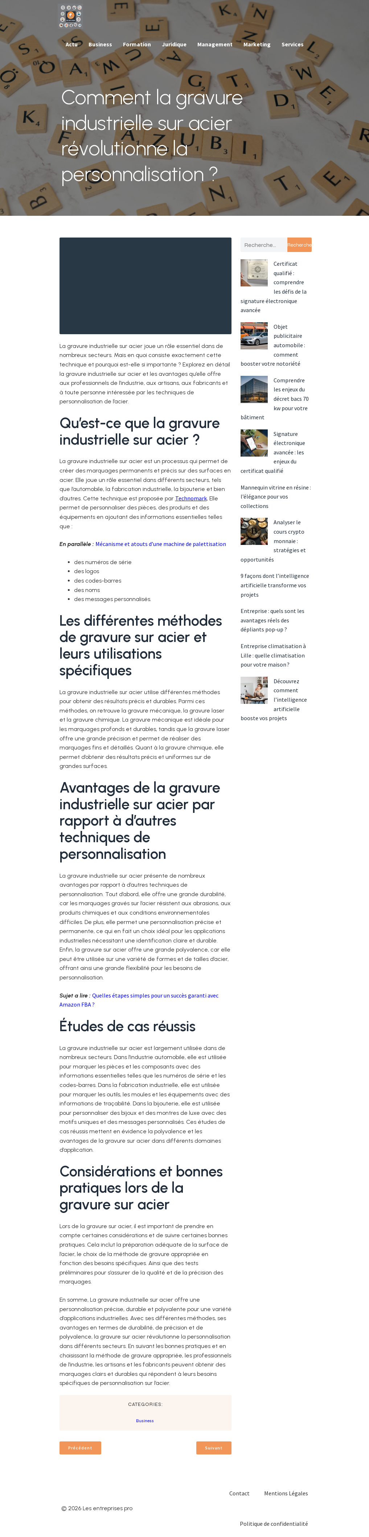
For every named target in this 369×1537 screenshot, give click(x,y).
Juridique (174, 44)
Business (100, 44)
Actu (72, 44)
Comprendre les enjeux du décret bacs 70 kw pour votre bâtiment (275, 399)
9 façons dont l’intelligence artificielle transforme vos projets (275, 585)
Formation (137, 44)
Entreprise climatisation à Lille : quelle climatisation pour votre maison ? (273, 655)
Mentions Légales (286, 1493)
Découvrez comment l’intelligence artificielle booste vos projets (274, 699)
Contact (239, 1493)
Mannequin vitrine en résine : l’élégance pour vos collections (276, 496)
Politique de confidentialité (274, 1523)
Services (293, 44)
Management (215, 44)
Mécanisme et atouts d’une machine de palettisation (160, 543)
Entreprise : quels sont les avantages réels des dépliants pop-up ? (272, 620)
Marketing (257, 44)
